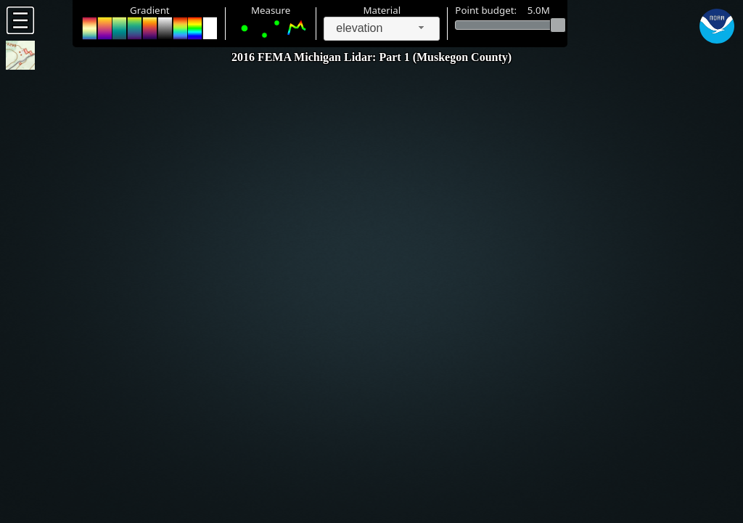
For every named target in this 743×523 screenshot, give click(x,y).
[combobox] (382, 29)
